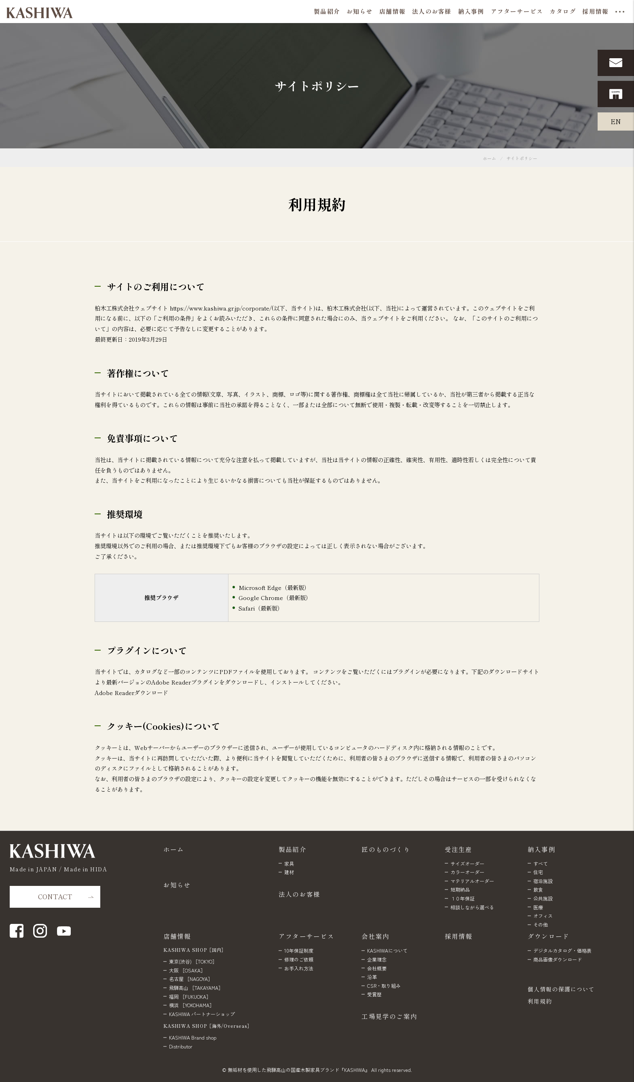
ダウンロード (548, 936)
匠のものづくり (385, 849)
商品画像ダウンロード (557, 959)
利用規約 (540, 1001)
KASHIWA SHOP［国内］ (194, 950)
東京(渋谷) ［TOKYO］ (193, 961)
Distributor (180, 1046)
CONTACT (55, 896)
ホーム (489, 158)
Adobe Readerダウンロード (131, 692)
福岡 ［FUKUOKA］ (190, 996)
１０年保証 (462, 898)
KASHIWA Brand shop (192, 1037)
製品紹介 (292, 849)
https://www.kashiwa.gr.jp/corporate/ (221, 308)
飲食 (538, 889)
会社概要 (377, 968)
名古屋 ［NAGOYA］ (191, 978)
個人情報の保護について (561, 989)
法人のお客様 (299, 894)
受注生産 (459, 849)
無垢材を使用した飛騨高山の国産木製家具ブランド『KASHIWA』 (299, 1069)
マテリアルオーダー (472, 880)
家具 (289, 863)
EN (616, 121)
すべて (540, 863)
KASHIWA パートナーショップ (202, 1013)
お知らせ (177, 884)
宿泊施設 (543, 880)
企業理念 (377, 959)
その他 (540, 924)
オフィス (543, 915)
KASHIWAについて (387, 950)
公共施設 (543, 898)
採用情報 (459, 936)
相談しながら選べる (472, 907)
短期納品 (460, 889)
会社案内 (375, 936)
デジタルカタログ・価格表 (562, 950)
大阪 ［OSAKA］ (187, 970)
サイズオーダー (467, 863)
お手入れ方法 (298, 968)
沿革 (372, 976)
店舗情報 (177, 936)
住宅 (538, 872)
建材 (289, 872)
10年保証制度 (298, 950)
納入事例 (542, 849)
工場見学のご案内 (389, 1016)
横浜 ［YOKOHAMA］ (191, 1005)
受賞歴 (374, 994)
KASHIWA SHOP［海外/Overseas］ (207, 1026)
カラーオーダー (467, 872)
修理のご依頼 (298, 959)
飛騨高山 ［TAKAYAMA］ (196, 987)
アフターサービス (306, 936)
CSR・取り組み (384, 985)
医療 (538, 907)
